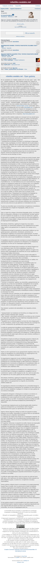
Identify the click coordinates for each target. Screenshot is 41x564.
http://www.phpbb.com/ (29, 113)
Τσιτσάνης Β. (4, 16)
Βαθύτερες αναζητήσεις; (20, 36)
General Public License (22, 105)
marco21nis (16, 41)
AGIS (14, 63)
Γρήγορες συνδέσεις (8, 5)
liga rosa (15, 68)
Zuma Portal (24, 556)
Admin (14, 58)
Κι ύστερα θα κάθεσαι (6, 15)
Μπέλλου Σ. (11, 16)
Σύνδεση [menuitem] (38, 5)
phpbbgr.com (26, 560)
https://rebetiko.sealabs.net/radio (20, 27)
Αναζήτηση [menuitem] (37, 8)
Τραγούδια (18, 5)
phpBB (17, 557)
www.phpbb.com (28, 107)
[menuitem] (19, 562)
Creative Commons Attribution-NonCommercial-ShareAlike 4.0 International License (20, 550)
